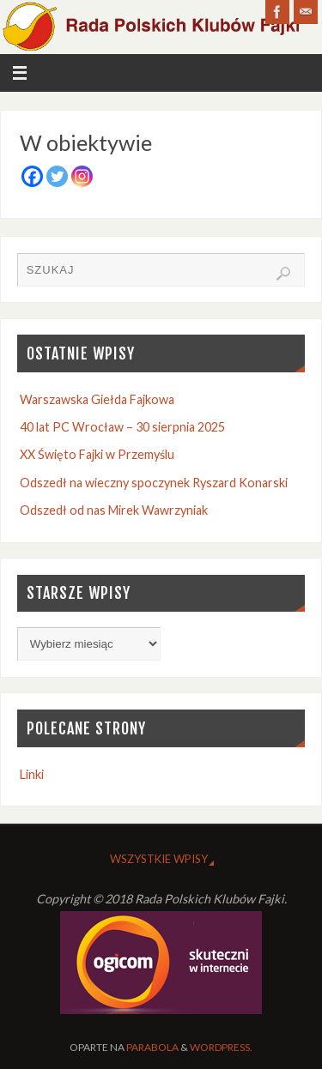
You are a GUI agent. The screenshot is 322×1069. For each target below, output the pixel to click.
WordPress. (221, 1047)
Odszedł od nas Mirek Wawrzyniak (114, 510)
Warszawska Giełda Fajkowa (97, 399)
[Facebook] (32, 176)
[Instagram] (82, 176)
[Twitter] (57, 176)
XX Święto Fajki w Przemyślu (97, 454)
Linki (32, 774)
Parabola (152, 1047)
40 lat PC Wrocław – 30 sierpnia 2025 (122, 427)
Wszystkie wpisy (159, 859)
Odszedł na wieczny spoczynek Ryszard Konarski (154, 482)
